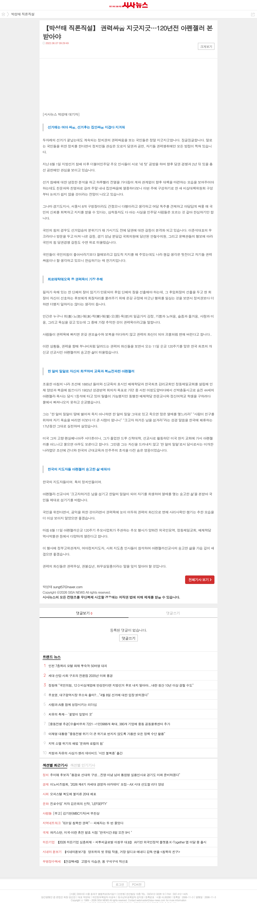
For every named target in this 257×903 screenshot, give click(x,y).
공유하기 (253, 14)
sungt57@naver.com (68, 586)
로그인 (119, 884)
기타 (70, 51)
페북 (46, 51)
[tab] (55, 765)
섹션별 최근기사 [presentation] (55, 765)
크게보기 (206, 46)
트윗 (54, 51)
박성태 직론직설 (23, 14)
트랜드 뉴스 (52, 656)
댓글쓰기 (173, 613)
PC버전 (137, 884)
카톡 (62, 51)
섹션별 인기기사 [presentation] (82, 765)
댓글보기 (84, 613)
